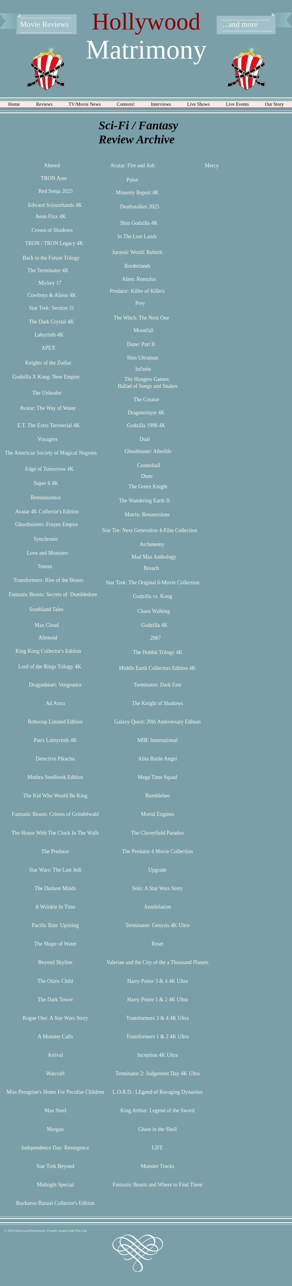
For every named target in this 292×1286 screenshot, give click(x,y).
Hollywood (146, 21)
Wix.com (81, 1230)
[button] (44, 106)
